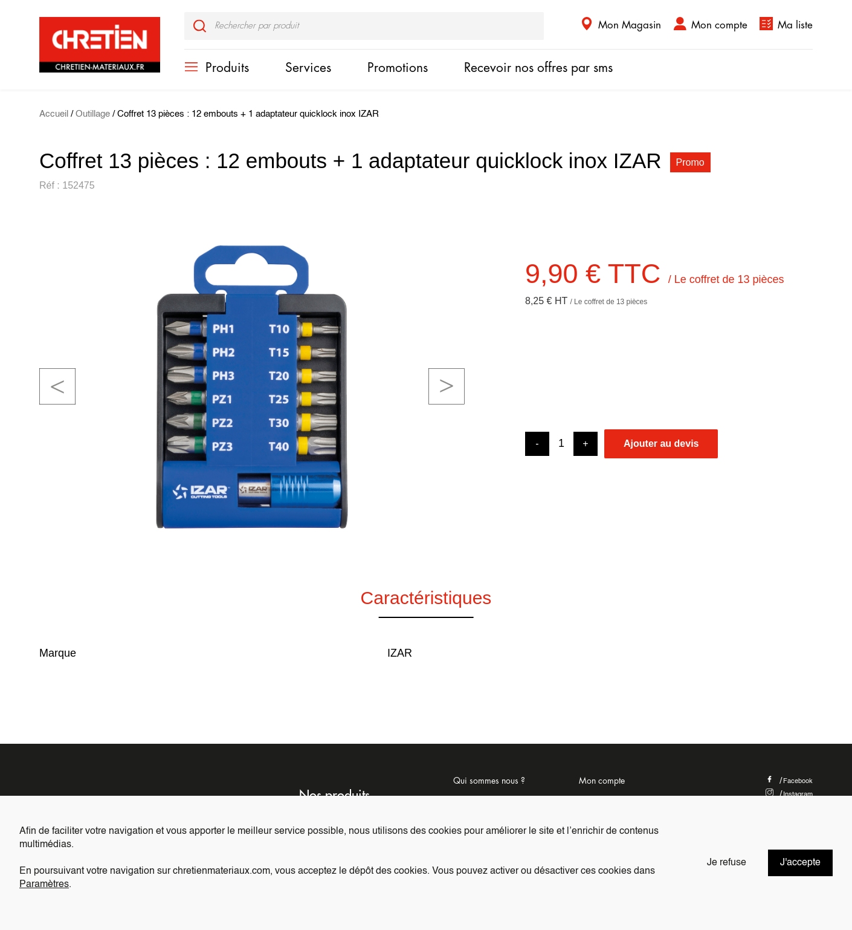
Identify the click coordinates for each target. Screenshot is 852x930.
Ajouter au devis (661, 443)
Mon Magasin (629, 25)
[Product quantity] (561, 443)
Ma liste (795, 25)
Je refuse (726, 863)
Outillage (93, 114)
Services (308, 68)
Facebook (789, 781)
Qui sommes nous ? (489, 780)
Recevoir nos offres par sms (538, 68)
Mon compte (719, 25)
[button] (57, 386)
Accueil (53, 114)
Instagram (789, 794)
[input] (364, 26)
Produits (227, 68)
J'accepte (800, 863)
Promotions (397, 68)
